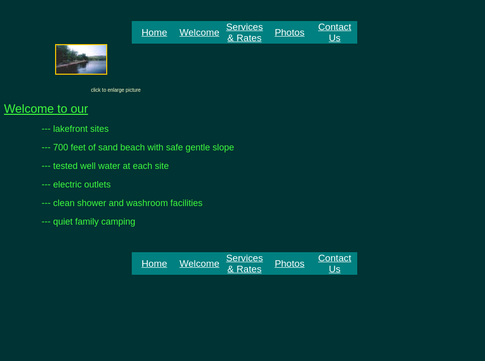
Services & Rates (244, 32)
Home (154, 32)
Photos (290, 32)
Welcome (199, 32)
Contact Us (334, 32)
